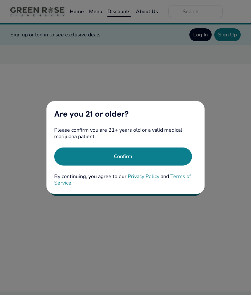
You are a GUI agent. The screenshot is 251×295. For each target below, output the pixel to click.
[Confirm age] (123, 157)
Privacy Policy (143, 176)
